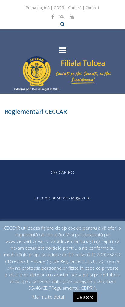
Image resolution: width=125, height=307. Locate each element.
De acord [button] (85, 297)
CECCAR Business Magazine (62, 198)
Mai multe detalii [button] (49, 297)
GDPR (59, 7)
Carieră (74, 7)
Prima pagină (38, 7)
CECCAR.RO (62, 172)
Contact (92, 7)
